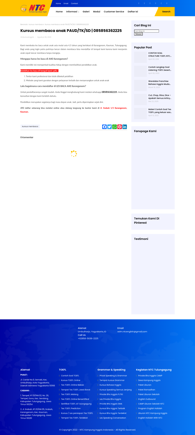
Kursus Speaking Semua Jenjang (116, 389)
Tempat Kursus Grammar (112, 380)
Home (58, 3)
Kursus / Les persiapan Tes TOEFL (77, 413)
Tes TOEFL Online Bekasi (72, 385)
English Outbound (146, 399)
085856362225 (109, 92)
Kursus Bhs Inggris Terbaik (112, 408)
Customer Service (114, 11)
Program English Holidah (150, 408)
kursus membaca (36, 24)
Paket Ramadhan (146, 389)
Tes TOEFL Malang (69, 394)
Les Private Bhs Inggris (110, 399)
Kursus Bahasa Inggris (110, 385)
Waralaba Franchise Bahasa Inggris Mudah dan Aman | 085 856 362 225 (159, 83)
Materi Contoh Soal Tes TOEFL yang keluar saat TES (159, 111)
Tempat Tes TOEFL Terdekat (74, 417)
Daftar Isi (133, 11)
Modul (96, 11)
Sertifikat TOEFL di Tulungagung (76, 403)
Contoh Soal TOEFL (70, 375)
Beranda (24, 24)
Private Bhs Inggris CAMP (150, 375)
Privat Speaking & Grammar (113, 375)
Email (66, 3)
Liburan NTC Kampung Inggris (152, 413)
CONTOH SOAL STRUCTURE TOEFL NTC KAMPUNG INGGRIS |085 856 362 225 (160, 55)
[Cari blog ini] (146, 31)
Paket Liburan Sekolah (149, 394)
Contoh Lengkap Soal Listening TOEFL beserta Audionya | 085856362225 (159, 69)
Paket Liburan (144, 385)
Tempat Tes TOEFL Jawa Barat (75, 389)
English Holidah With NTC (150, 417)
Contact (74, 3)
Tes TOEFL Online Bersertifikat (75, 399)
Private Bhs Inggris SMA (111, 403)
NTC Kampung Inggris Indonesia (97, 429)
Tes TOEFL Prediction (71, 408)
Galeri (86, 11)
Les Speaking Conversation (113, 417)
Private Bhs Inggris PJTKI (111, 394)
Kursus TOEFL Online (70, 380)
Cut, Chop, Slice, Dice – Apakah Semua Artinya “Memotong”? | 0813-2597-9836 (159, 97)
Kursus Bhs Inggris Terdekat (113, 413)
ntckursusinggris (27, 37)
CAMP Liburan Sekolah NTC (151, 403)
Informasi (71, 11)
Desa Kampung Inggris (149, 380)
